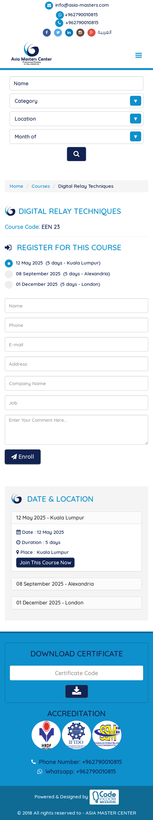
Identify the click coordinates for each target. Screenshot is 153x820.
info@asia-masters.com (81, 5)
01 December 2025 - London (49, 602)
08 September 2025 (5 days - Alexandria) (59, 273)
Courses (41, 186)
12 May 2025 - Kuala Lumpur (50, 517)
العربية (104, 32)
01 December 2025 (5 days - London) (54, 284)
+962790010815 (81, 14)
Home (16, 186)
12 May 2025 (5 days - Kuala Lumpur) (54, 262)
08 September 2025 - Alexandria (55, 584)
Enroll (22, 456)
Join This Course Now (45, 562)
